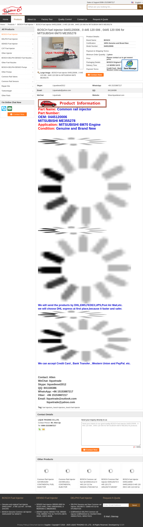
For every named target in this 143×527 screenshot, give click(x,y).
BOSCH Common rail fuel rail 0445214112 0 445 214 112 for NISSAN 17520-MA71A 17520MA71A (89, 484)
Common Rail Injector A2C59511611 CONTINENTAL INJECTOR (67, 483)
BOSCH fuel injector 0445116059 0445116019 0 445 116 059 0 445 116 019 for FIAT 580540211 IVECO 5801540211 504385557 (132, 487)
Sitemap (114, 516)
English (139, 2)
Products (18, 19)
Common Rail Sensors (10, 81)
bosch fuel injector (73, 408)
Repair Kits (6, 86)
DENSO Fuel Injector (10, 44)
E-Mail (107, 516)
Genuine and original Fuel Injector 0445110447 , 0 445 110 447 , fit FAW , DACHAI (17, 506)
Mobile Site (108, 520)
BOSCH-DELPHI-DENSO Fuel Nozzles (16, 58)
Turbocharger (7, 91)
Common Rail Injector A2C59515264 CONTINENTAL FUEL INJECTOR (45, 483)
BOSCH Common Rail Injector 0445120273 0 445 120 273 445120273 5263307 (110, 483)
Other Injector (7, 53)
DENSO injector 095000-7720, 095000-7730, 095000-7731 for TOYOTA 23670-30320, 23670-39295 (51, 514)
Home (5, 19)
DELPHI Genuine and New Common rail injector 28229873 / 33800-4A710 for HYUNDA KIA (86, 506)
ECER (122, 525)
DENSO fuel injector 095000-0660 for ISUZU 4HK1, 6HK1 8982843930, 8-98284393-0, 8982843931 (50, 506)
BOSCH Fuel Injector (25, 25)
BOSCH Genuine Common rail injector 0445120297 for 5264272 (16, 513)
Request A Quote (100, 19)
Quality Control (65, 19)
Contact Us (82, 19)
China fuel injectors (36, 525)
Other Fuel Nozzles (9, 63)
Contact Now (96, 75)
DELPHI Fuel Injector (10, 39)
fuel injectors (47, 408)
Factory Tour (47, 19)
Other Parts (6, 96)
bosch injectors (59, 408)
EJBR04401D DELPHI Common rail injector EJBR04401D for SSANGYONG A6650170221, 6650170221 (86, 514)
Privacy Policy (22, 525)
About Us (32, 19)
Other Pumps (7, 72)
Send (134, 505)
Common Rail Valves (9, 77)
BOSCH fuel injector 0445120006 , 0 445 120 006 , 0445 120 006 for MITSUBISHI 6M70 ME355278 (61, 75)
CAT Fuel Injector (8, 48)
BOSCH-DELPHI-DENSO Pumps (14, 67)
